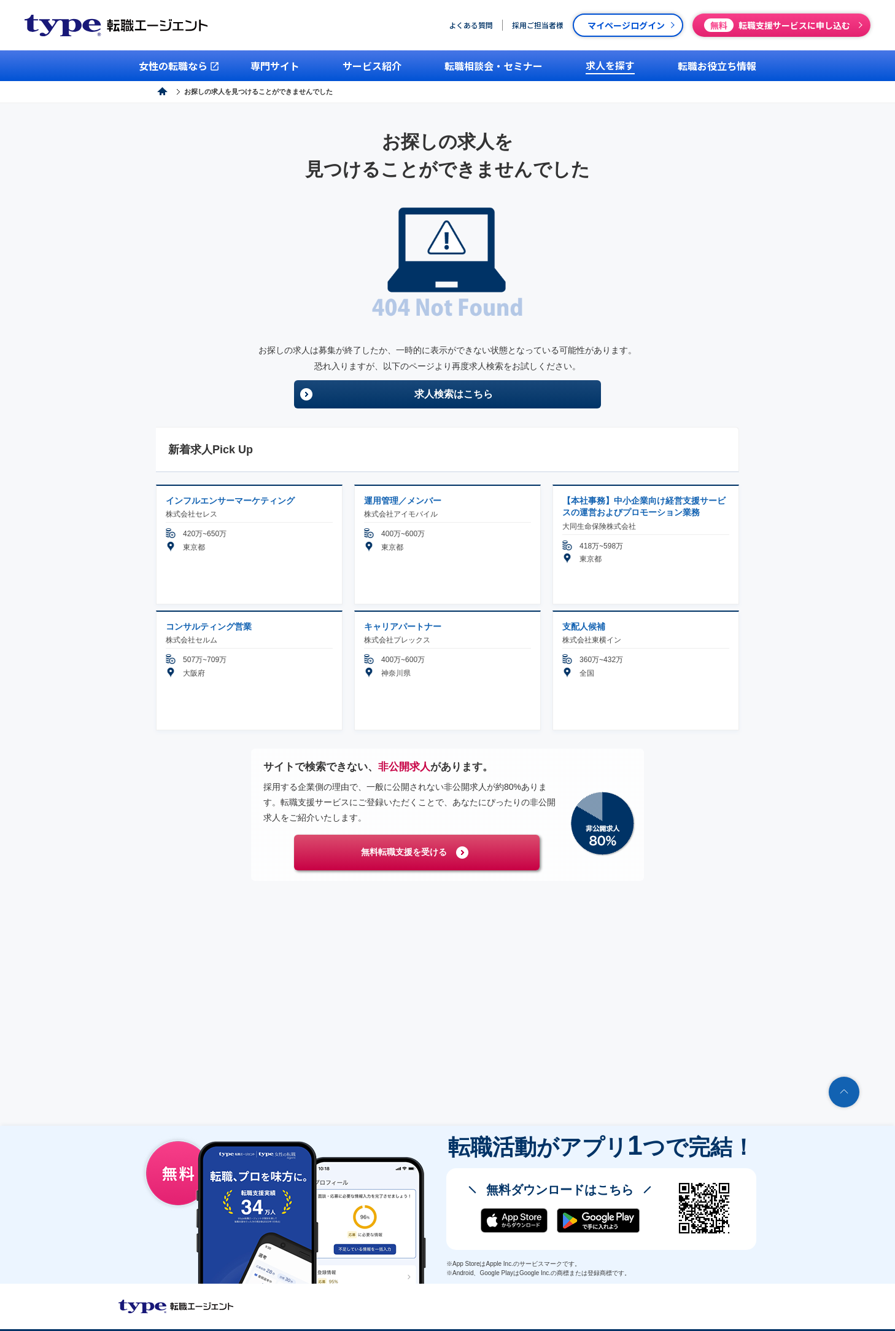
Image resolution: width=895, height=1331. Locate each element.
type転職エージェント (204, 91)
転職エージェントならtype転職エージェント (176, 1306)
